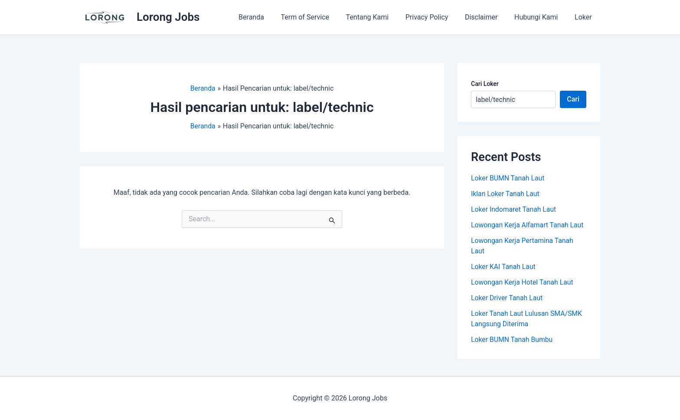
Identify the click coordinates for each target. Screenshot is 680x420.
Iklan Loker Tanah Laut (505, 194)
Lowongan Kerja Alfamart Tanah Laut (528, 225)
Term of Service (321, 17)
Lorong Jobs (168, 16)
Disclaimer (488, 17)
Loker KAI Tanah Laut (503, 266)
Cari (573, 99)
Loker (584, 17)
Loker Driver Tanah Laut (507, 298)
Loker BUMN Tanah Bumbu (512, 339)
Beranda (270, 17)
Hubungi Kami (540, 17)
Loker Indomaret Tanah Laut (514, 209)
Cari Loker (485, 83)
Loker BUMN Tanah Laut (508, 178)
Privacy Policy (436, 17)
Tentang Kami (380, 17)
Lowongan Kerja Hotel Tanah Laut (523, 282)
